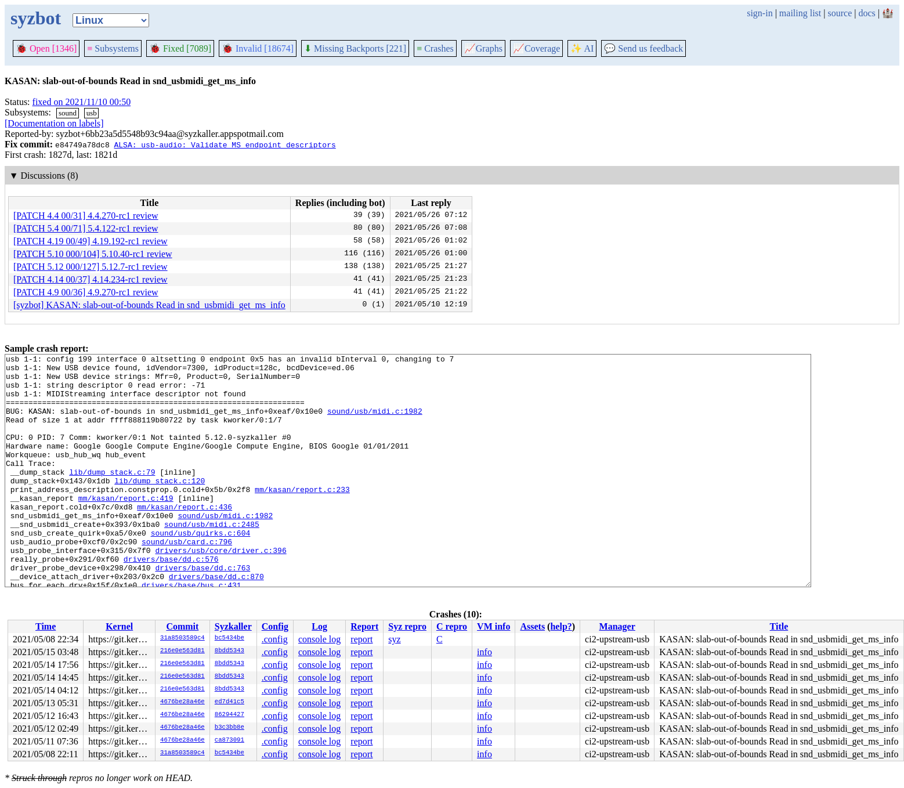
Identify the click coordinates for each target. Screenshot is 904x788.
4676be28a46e (182, 702)
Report (364, 626)
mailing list (800, 13)
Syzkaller (233, 626)
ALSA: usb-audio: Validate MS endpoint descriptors (224, 144)
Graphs (483, 48)
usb (91, 113)
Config (275, 626)
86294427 (229, 715)
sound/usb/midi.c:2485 (211, 559)
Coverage (536, 48)
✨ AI (582, 48)
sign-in (759, 13)
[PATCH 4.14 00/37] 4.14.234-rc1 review (90, 279)
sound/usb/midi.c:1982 (374, 423)
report (361, 639)
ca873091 (229, 740)
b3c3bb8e (229, 728)
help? (561, 626)
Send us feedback (643, 48)
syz (394, 639)
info (484, 652)
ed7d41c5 (229, 702)
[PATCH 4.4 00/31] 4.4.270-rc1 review (85, 216)
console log (319, 639)
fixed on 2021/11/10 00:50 (81, 102)
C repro (451, 626)
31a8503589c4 (182, 638)
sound (68, 113)
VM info (493, 626)
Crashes (435, 48)
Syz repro (407, 626)
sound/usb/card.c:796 (187, 579)
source (840, 13)
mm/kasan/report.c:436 (184, 538)
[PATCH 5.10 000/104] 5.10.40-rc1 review (92, 254)
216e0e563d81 (182, 651)
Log (319, 626)
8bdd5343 (229, 651)
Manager (617, 626)
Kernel (119, 626)
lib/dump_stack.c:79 (112, 496)
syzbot (35, 18)
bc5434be (229, 638)
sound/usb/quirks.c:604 (201, 569)
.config (275, 639)
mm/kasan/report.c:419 (125, 527)
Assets (532, 626)
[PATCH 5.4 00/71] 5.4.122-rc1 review (85, 228)
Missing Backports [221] (355, 48)
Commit (182, 626)
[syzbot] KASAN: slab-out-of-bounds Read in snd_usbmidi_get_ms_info (149, 305)
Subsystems (113, 48)
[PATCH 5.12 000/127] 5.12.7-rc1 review (90, 267)
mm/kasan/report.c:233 (302, 517)
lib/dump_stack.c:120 (159, 506)
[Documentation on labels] (54, 123)
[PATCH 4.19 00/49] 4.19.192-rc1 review (90, 241)
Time (45, 626)
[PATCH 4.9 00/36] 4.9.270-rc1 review (85, 292)
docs (866, 13)
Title (779, 626)
